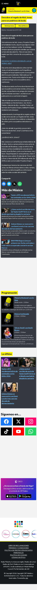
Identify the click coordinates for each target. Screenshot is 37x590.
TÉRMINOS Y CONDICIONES (18, 548)
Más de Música (23, 26)
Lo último (7, 353)
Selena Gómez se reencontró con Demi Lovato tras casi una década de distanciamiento (18, 226)
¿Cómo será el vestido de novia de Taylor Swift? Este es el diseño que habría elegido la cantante (18, 211)
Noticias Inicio (9, 26)
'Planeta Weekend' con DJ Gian (19, 11)
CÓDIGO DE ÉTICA (18, 557)
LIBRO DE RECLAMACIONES (18, 545)
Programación (9, 292)
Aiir (27, 578)
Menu (5, 4)
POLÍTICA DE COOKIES (18, 555)
